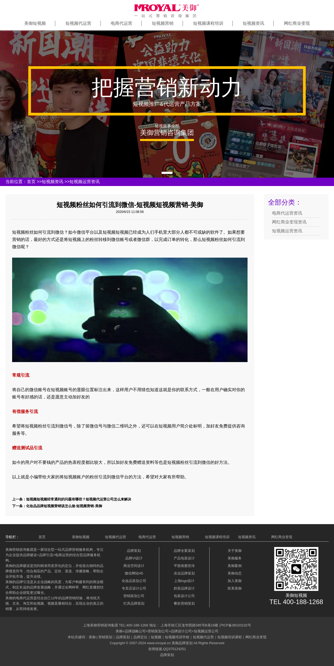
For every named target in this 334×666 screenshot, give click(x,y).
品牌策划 (134, 551)
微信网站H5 (134, 573)
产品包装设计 (184, 558)
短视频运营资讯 (84, 181)
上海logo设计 (184, 581)
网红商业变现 (297, 23)
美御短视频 (35, 23)
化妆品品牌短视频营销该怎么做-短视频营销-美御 (64, 506)
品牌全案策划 (184, 551)
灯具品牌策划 (133, 603)
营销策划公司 (133, 596)
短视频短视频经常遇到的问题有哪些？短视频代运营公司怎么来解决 (78, 499)
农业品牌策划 (184, 573)
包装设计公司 (184, 596)
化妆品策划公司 (134, 581)
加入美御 (235, 581)
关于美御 (235, 551)
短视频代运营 (78, 23)
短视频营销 (162, 23)
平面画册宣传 (184, 566)
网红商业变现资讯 (289, 222)
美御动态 (235, 573)
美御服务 (235, 558)
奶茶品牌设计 (184, 588)
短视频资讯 (253, 23)
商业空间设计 (133, 566)
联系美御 (235, 588)
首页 (31, 181)
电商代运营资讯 (287, 213)
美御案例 (235, 566)
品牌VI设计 (133, 558)
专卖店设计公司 (134, 588)
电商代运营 (121, 23)
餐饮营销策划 (184, 603)
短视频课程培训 (208, 23)
